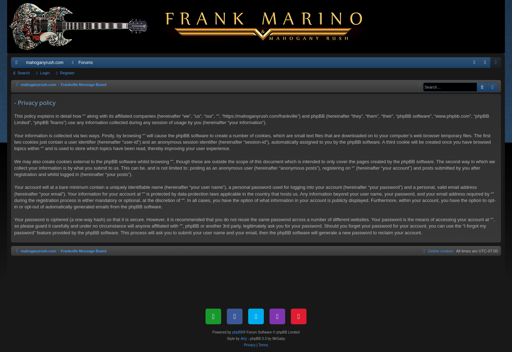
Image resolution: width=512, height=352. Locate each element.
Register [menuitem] (497, 64)
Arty (244, 339)
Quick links (18, 64)
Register (67, 73)
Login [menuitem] (486, 64)
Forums (85, 62)
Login (45, 73)
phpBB (237, 332)
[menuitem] (474, 62)
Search (23, 73)
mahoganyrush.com (44, 62)
